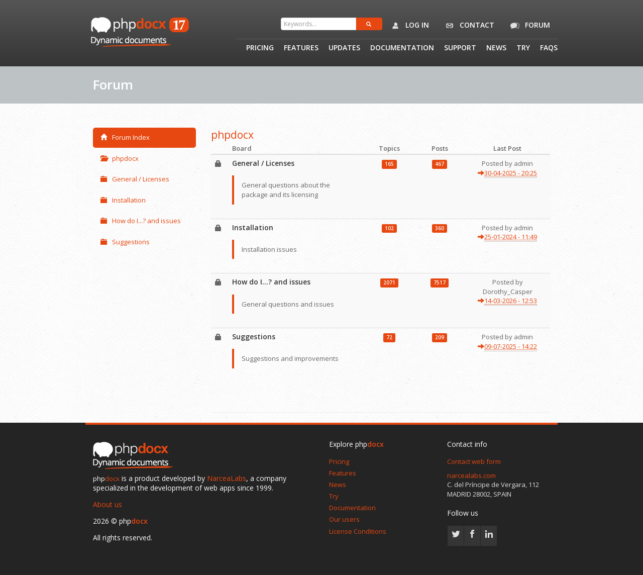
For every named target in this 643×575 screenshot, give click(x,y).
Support (460, 48)
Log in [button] (408, 26)
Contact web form (474, 461)
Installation (123, 200)
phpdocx (119, 158)
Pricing (260, 48)
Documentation (402, 48)
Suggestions (125, 241)
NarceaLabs (226, 478)
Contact (468, 26)
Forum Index (125, 137)
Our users (344, 519)
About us (107, 504)
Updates (344, 48)
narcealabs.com (471, 475)
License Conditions (357, 531)
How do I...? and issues (140, 220)
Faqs (549, 48)
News (496, 48)
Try (523, 48)
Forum (528, 26)
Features (301, 48)
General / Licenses (134, 178)
